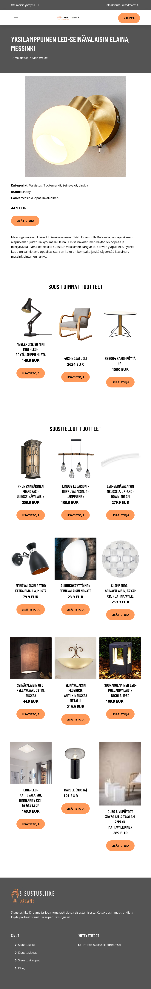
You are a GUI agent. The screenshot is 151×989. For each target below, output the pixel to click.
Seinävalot (40, 58)
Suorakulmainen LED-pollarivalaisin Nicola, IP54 (120, 690)
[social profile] (39, 5)
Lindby (83, 185)
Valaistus (21, 58)
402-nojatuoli (75, 358)
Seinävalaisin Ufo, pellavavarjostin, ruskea (31, 690)
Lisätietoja (25, 221)
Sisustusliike (27, 945)
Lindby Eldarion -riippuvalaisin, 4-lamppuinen (75, 491)
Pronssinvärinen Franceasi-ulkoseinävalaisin (30, 491)
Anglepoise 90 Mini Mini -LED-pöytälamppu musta (31, 349)
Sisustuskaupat (29, 960)
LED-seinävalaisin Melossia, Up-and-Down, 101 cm (120, 491)
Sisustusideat (27, 953)
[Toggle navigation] (16, 17)
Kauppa (129, 18)
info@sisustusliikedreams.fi (122, 5)
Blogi (21, 968)
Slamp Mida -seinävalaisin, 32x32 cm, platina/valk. (120, 590)
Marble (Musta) (75, 789)
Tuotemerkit (52, 185)
